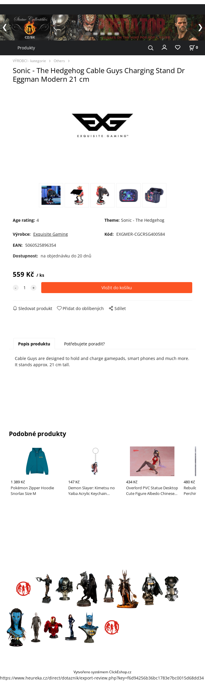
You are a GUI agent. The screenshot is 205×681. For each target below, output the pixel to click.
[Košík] (193, 47)
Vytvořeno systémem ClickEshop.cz (102, 671)
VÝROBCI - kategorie (29, 60)
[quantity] (25, 287)
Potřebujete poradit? (84, 344)
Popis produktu (34, 344)
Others (59, 60)
